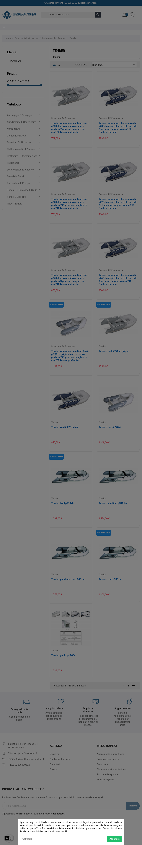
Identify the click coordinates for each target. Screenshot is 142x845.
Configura (27, 838)
